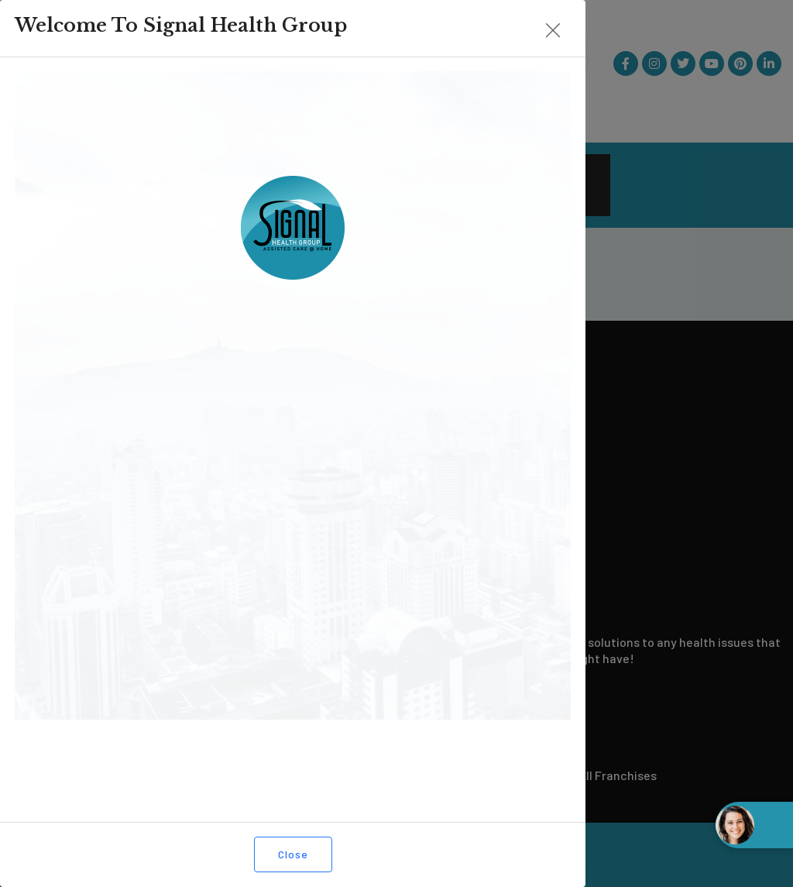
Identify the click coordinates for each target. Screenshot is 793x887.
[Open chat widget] (754, 825)
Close (89, 854)
